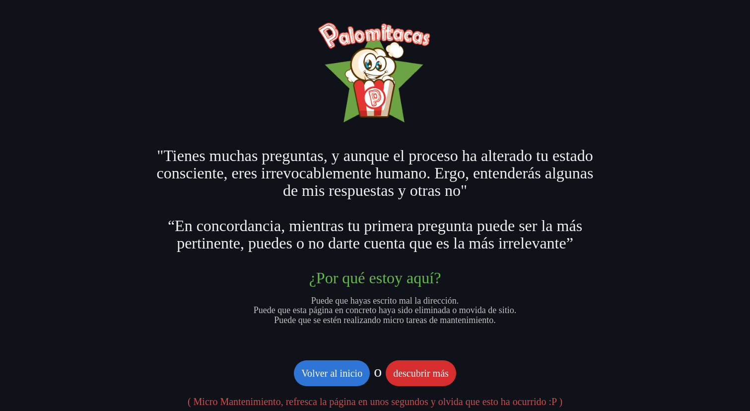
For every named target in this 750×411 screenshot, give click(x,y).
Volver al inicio (331, 373)
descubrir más (421, 373)
